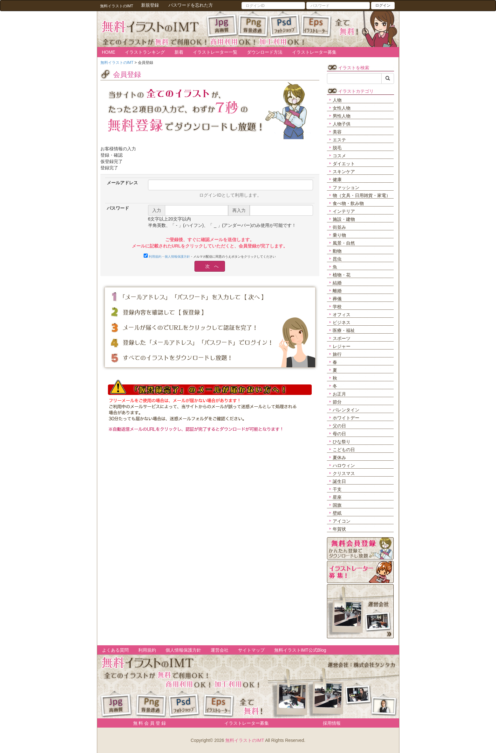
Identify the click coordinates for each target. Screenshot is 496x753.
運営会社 (219, 650)
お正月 (339, 394)
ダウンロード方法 (264, 52)
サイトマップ (251, 650)
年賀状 (339, 529)
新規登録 (150, 5)
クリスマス (344, 473)
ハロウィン (344, 465)
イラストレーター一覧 (215, 52)
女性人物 (341, 108)
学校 (337, 306)
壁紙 (337, 513)
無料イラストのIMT (244, 740)
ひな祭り (341, 441)
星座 (337, 497)
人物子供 (341, 123)
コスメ (339, 155)
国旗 (337, 505)
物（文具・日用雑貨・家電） (362, 195)
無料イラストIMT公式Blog (300, 650)
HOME (108, 52)
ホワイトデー (346, 417)
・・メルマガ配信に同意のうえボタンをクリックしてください (210, 256)
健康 (337, 179)
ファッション (346, 187)
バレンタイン (346, 409)
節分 (337, 401)
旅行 (337, 354)
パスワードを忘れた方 (190, 5)
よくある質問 (115, 650)
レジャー (341, 346)
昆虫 (337, 258)
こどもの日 (344, 449)
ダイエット (344, 163)
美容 (337, 131)
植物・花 (341, 274)
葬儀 (337, 298)
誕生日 (339, 481)
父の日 (339, 425)
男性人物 (341, 116)
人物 (337, 100)
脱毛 (337, 147)
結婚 (337, 282)
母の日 (339, 433)
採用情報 (332, 723)
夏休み (339, 457)
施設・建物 (344, 219)
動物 (337, 251)
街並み (339, 227)
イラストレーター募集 (314, 52)
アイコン (341, 521)
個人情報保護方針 (177, 256)
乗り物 (339, 235)
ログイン (383, 5)
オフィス (341, 314)
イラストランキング (145, 52)
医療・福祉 (344, 330)
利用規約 (155, 256)
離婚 (337, 290)
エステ (339, 139)
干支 (337, 489)
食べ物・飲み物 (348, 203)
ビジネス (341, 322)
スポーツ (341, 338)
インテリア (344, 211)
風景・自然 (344, 243)
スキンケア (344, 171)
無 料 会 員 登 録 (147, 723)
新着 (178, 52)
